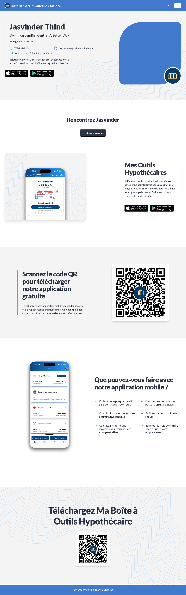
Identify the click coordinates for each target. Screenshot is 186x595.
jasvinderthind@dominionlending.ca (33, 53)
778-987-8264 (21, 48)
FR (178, 5)
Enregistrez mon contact (93, 133)
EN (169, 5)
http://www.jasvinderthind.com (76, 48)
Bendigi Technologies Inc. (100, 589)
